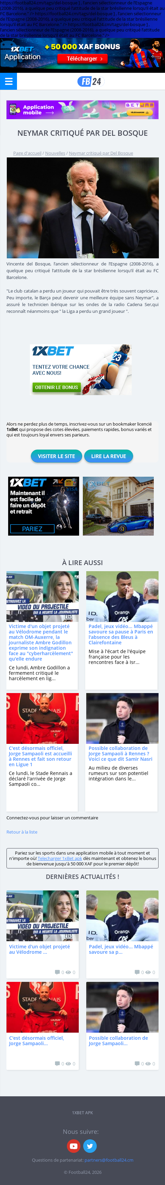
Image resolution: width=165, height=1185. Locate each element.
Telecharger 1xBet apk (60, 858)
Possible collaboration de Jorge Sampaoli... (118, 1041)
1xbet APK (82, 1113)
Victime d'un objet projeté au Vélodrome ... (39, 949)
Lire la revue (108, 456)
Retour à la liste (21, 832)
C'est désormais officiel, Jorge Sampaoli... (36, 1041)
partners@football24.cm (109, 1160)
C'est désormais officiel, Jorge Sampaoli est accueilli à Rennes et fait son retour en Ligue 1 (40, 756)
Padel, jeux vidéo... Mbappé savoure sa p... (121, 949)
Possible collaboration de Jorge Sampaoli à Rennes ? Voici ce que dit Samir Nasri (120, 753)
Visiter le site (56, 456)
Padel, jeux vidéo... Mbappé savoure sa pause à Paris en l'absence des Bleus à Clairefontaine (121, 634)
